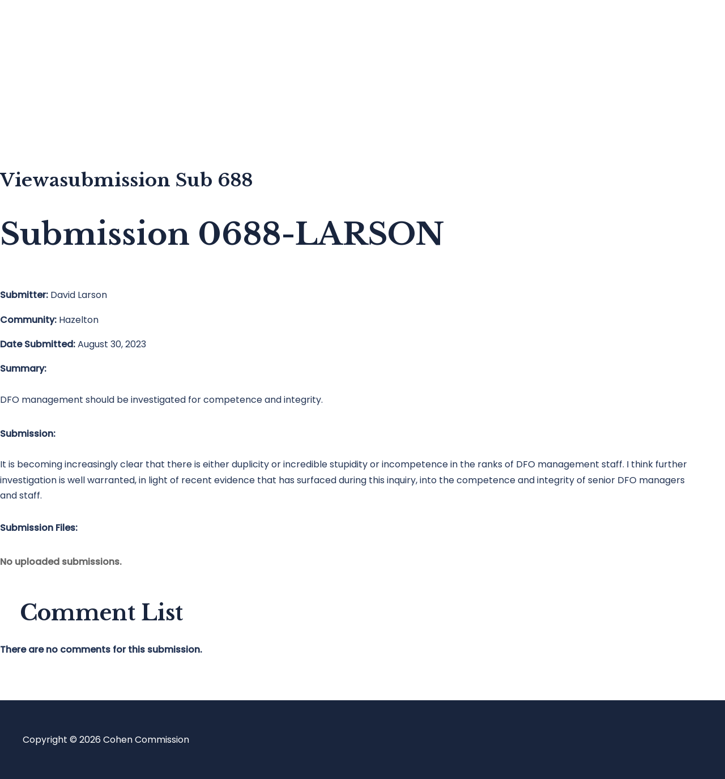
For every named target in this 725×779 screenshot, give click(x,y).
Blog (55, 76)
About (58, 122)
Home (58, 31)
